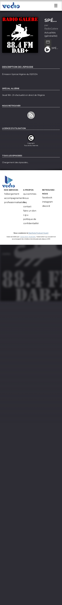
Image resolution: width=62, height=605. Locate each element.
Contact (27, 210)
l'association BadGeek (28, 240)
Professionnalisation (14, 206)
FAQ (25, 206)
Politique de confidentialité (31, 224)
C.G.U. (26, 218)
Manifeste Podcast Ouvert (38, 236)
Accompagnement (14, 201)
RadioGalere (51, 32)
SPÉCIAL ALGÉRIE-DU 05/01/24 (55, 51)
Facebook (47, 201)
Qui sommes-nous (30, 199)
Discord (46, 209)
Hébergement (11, 197)
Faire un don (29, 214)
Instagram (47, 205)
